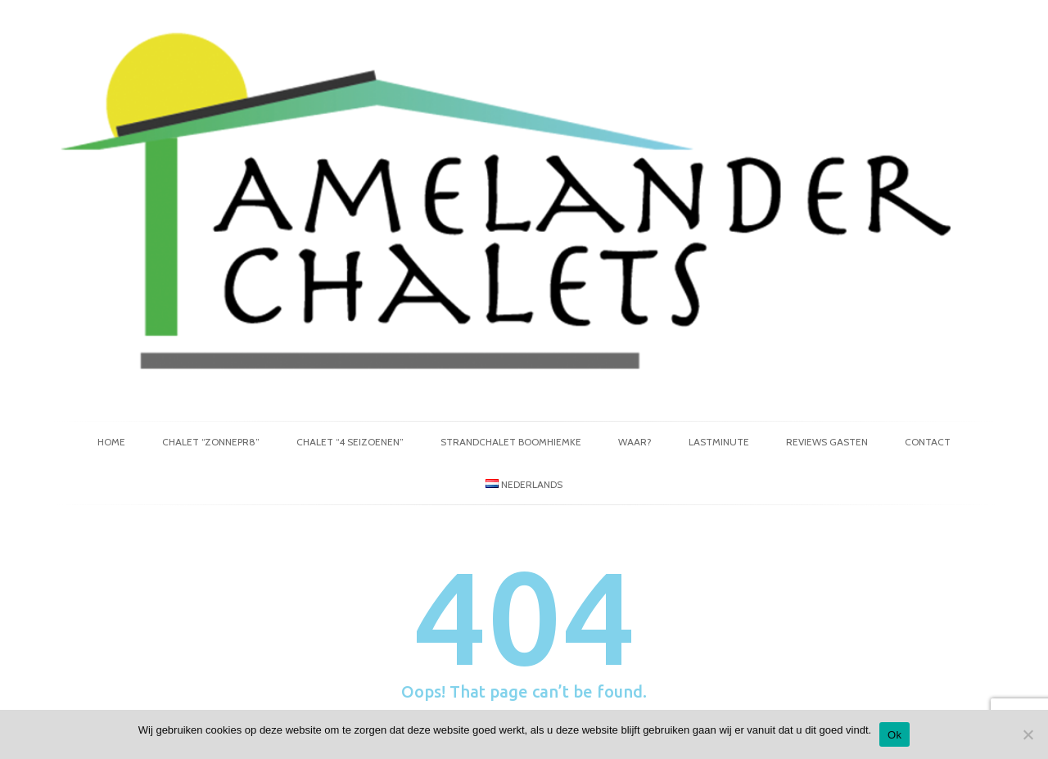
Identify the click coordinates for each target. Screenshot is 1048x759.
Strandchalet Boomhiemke (510, 442)
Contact (928, 442)
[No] (1027, 734)
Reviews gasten (827, 442)
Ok (894, 735)
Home (111, 442)
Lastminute (719, 442)
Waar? (635, 442)
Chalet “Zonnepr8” (211, 442)
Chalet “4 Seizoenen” (350, 442)
